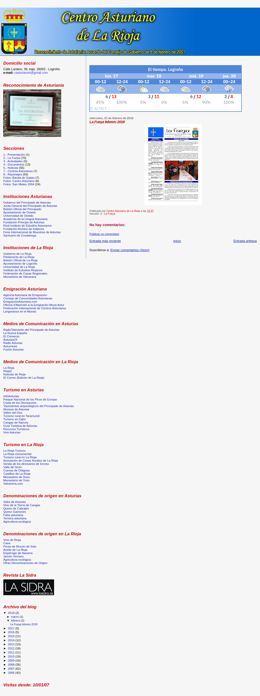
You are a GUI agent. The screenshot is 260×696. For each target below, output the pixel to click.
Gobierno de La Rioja (17, 253)
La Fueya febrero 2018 (23, 624)
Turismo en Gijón (14, 419)
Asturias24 (10, 339)
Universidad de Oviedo (18, 215)
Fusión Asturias (13, 349)
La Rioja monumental (17, 453)
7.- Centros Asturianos (18, 171)
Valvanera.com (13, 483)
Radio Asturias (13, 342)
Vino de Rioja (12, 539)
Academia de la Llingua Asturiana (25, 219)
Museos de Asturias (16, 409)
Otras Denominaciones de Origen (25, 562)
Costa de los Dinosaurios (19, 402)
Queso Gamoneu (14, 511)
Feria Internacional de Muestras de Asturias (32, 232)
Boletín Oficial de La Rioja (20, 260)
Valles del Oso (12, 412)
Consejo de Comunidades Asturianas (27, 298)
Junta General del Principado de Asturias (30, 205)
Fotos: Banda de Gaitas (19, 177)
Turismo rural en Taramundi (21, 415)
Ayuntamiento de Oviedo (19, 212)
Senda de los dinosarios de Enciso (26, 463)
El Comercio (11, 336)
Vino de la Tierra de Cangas (21, 505)
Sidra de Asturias (14, 501)
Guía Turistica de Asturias (20, 425)
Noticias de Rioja (14, 374)
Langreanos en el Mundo (19, 311)
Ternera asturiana (14, 518)
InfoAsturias (11, 396)
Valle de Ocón (12, 467)
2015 (11, 636)
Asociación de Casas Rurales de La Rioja (30, 460)
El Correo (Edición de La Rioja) (23, 377)
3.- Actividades (13, 161)
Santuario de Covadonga (19, 235)
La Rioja (8, 367)
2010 (11, 656)
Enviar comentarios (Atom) (130, 250)
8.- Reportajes (12, 174)
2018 (11, 612)
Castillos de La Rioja (16, 473)
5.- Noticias (10, 167)
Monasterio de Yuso (16, 480)
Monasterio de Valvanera (19, 276)
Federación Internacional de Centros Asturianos (34, 308)
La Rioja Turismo (14, 450)
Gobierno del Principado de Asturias (27, 202)
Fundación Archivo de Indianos (23, 228)
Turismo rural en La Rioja (20, 457)
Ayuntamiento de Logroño (20, 263)
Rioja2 (7, 371)
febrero (16, 620)
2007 (11, 668)
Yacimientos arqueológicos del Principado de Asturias (38, 406)
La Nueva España (15, 333)
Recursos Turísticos (16, 429)
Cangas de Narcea (15, 422)
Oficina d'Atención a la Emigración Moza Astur (33, 304)
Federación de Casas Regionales (25, 273)
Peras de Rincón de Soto (19, 546)
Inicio (177, 241)
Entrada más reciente (105, 241)
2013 (11, 644)
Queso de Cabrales (16, 508)
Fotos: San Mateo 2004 (18, 184)
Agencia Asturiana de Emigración (25, 295)
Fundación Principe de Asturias (23, 222)
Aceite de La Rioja (15, 549)
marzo (15, 616)
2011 (11, 652)
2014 (11, 640)
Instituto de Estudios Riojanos (22, 270)
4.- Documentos (13, 164)
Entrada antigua (245, 241)
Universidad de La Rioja (19, 266)
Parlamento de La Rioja (18, 257)
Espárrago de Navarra (17, 553)
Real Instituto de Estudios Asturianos (27, 225)
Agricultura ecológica (17, 521)
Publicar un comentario (104, 233)
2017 (11, 628)
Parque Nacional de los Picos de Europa (30, 399)
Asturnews (10, 346)
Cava (6, 543)
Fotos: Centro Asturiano (19, 180)
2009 (11, 660)
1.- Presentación (14, 154)
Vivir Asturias (12, 432)
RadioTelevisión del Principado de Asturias (31, 329)
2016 (11, 632)
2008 (11, 664)
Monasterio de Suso (16, 477)
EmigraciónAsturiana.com (20, 301)
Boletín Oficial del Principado (22, 209)
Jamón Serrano (13, 556)
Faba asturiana (13, 515)
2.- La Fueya (107, 213)
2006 (11, 672)
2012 (11, 648)
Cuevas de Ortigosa (16, 470)
